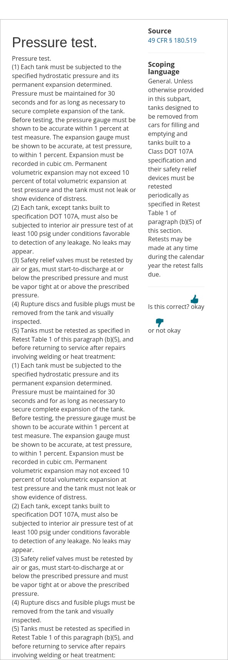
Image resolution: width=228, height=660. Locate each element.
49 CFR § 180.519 (172, 40)
